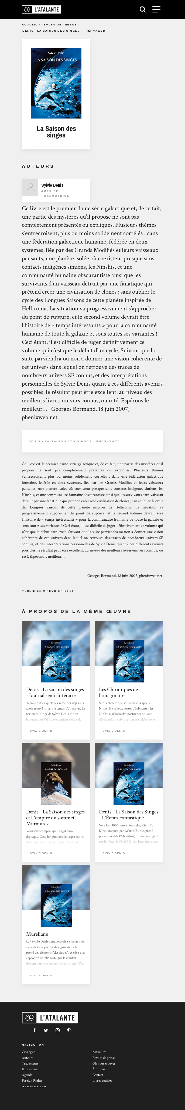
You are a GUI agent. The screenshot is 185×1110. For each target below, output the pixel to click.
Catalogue (28, 1052)
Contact (97, 1075)
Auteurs (27, 1058)
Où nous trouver (103, 1063)
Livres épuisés (102, 1080)
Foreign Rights (32, 1080)
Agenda (27, 1075)
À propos (98, 1069)
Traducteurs (30, 1063)
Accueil (29, 24)
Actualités (99, 1052)
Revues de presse (59, 24)
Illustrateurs (30, 1069)
